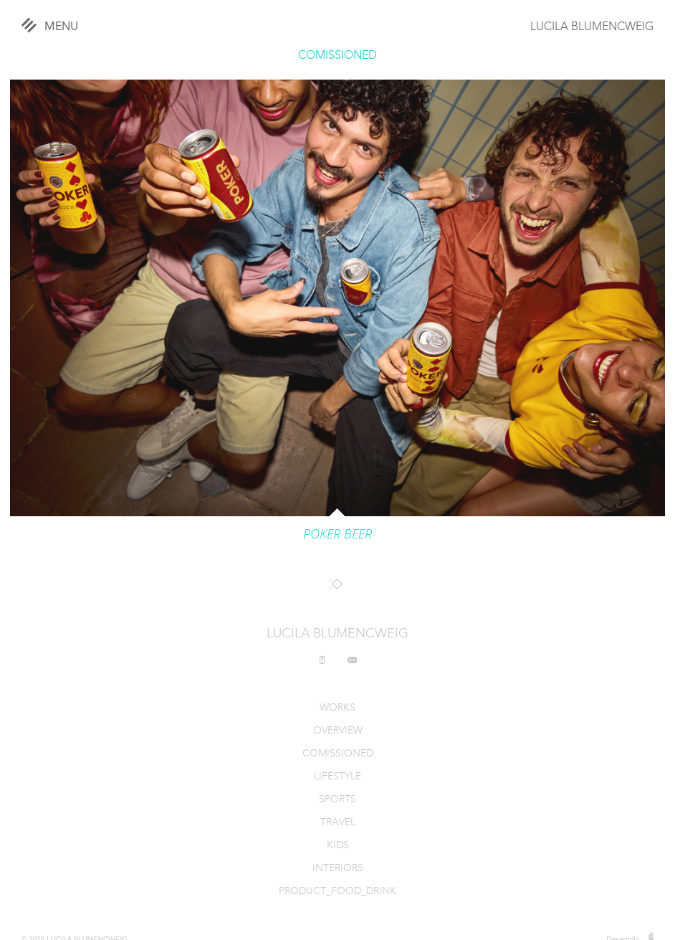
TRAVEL (337, 822)
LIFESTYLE (337, 777)
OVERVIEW (338, 731)
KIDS (338, 845)
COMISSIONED (337, 56)
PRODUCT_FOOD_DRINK (337, 891)
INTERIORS (337, 868)
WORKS (337, 708)
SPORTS (337, 799)
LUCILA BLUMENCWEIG (592, 27)
